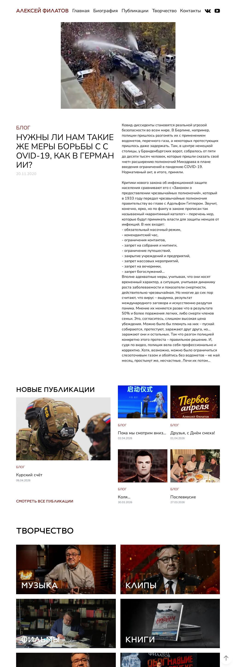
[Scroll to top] (226, 652)
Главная (81, 11)
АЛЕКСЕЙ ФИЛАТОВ (42, 11)
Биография (105, 11)
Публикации (135, 11)
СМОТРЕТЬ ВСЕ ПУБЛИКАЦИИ (44, 501)
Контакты (190, 11)
